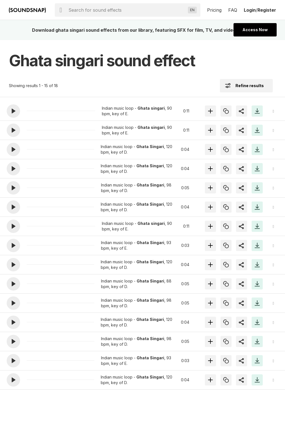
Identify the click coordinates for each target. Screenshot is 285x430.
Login (250, 10)
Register (266, 10)
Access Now (255, 29)
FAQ (232, 10)
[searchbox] (127, 10)
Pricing (214, 10)
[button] (13, 111)
